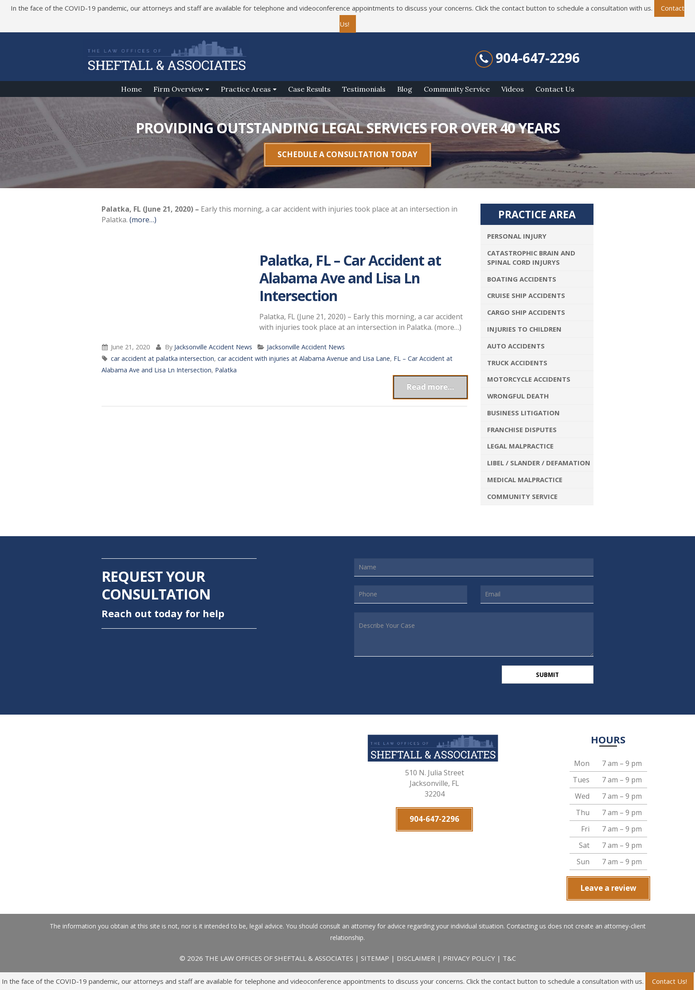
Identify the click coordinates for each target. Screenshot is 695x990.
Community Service (457, 89)
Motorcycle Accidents (528, 379)
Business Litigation (523, 412)
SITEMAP (376, 959)
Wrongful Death (518, 395)
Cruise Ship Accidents (526, 295)
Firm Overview (178, 89)
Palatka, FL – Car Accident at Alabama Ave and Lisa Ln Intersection (350, 278)
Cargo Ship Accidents (526, 312)
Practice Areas (246, 89)
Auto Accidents (516, 345)
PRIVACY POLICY (469, 959)
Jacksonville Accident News (213, 347)
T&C (509, 959)
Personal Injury (517, 236)
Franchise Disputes (522, 429)
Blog (404, 89)
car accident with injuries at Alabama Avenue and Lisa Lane (304, 358)
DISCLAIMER (416, 959)
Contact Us (554, 89)
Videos (512, 89)
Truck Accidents (517, 362)
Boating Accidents (521, 279)
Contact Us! (669, 981)
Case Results (309, 89)
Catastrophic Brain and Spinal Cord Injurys (531, 257)
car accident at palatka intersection (162, 358)
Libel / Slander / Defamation (538, 462)
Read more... (430, 387)
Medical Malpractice (524, 479)
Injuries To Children (524, 329)
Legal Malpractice (520, 445)
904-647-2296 (538, 58)
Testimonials (364, 89)
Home (131, 89)
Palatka (226, 370)
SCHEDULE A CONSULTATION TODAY (347, 154)
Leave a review (608, 890)
